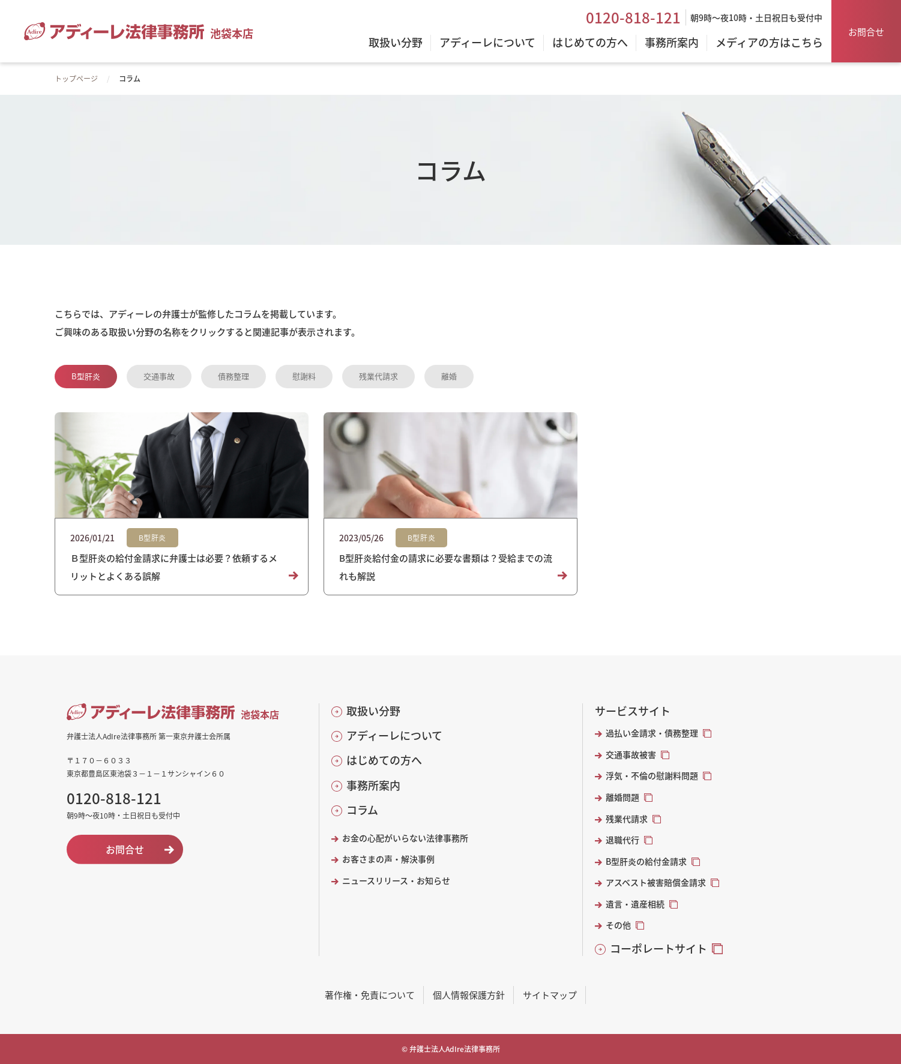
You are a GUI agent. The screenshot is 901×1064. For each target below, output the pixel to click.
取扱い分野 (373, 710)
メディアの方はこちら (769, 43)
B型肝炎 (85, 376)
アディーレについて (394, 735)
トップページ (76, 78)
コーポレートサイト (658, 948)
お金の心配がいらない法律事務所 (405, 838)
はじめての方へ (384, 760)
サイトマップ (550, 994)
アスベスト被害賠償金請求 (656, 882)
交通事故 (159, 376)
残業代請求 (378, 376)
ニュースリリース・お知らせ (396, 880)
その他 (618, 925)
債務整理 (233, 376)
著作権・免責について (370, 994)
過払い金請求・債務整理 (652, 733)
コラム (362, 809)
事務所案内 (373, 785)
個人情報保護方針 (469, 994)
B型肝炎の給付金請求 (646, 861)
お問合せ (866, 31)
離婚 (449, 376)
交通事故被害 (631, 754)
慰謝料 (304, 376)
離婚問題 (622, 797)
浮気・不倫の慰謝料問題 (652, 775)
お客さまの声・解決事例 (388, 859)
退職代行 (622, 840)
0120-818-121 (633, 17)
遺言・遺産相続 (635, 904)
